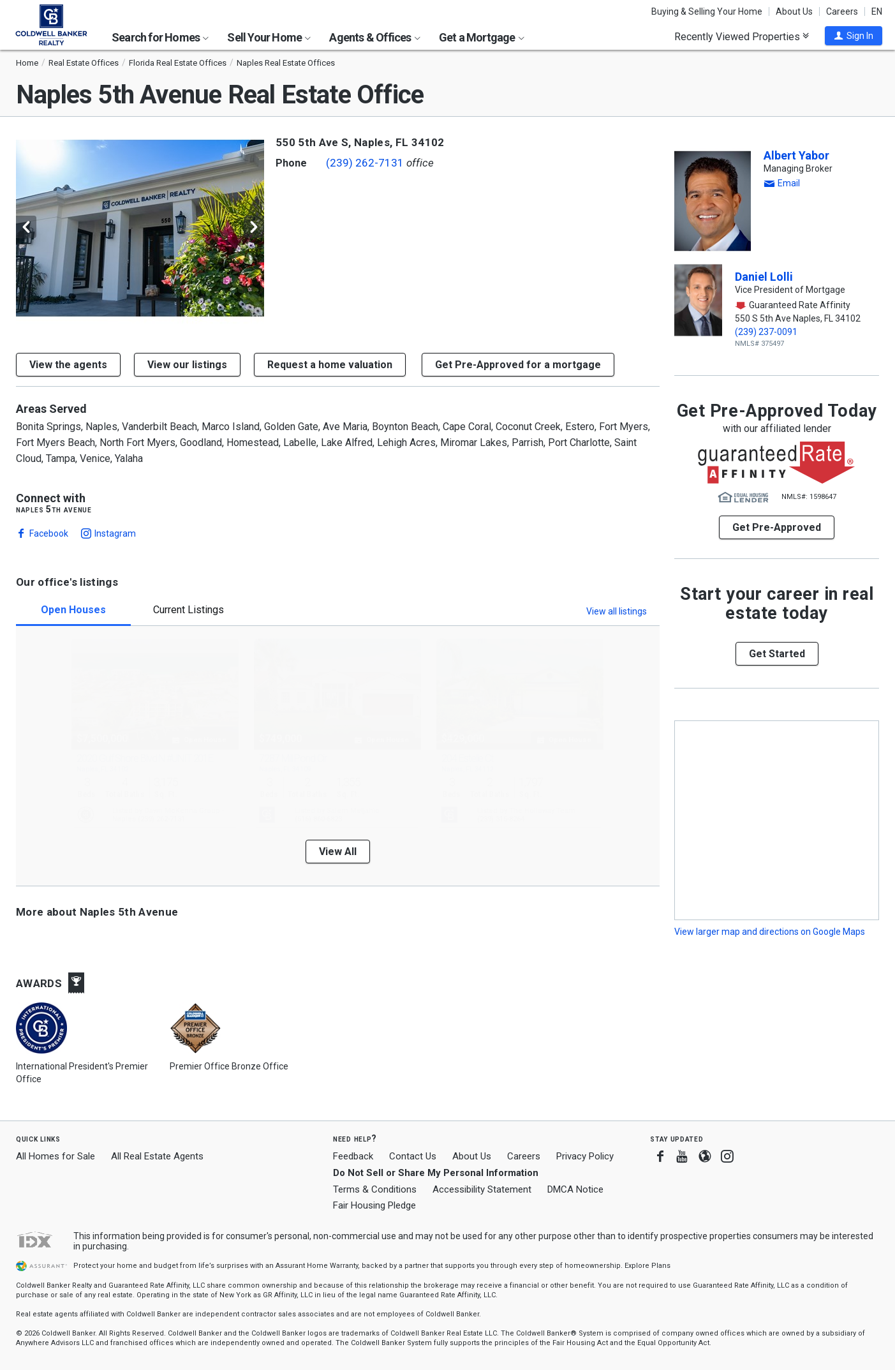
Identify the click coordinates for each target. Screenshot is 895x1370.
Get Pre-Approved (776, 527)
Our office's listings (67, 582)
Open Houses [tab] (73, 610)
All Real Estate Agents (157, 1156)
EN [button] (876, 11)
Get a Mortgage (481, 37)
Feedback (353, 1156)
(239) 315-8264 (500, 819)
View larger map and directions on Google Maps (769, 932)
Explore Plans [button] (647, 1266)
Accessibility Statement (482, 1189)
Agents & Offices (374, 37)
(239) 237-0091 (766, 332)
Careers (842, 11)
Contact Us (412, 1156)
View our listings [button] (187, 365)
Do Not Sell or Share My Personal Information (435, 1173)
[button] (853, 35)
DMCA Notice (575, 1189)
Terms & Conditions (375, 1189)
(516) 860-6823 (318, 819)
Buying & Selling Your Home (706, 11)
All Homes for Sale (55, 1156)
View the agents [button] (68, 365)
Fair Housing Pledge (374, 1205)
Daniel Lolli (764, 276)
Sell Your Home (269, 37)
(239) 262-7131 (365, 162)
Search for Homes (160, 37)
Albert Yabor (796, 155)
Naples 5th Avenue (54, 509)
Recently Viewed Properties (741, 36)
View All (338, 851)
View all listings (616, 611)
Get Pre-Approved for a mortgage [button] (518, 365)
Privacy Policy (585, 1156)
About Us (794, 11)
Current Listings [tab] (188, 610)
